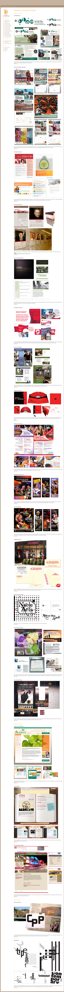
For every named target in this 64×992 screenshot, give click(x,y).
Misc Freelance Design (7, 35)
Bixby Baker (15, 6)
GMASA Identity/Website (18, 726)
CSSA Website (17, 786)
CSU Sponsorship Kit (7, 26)
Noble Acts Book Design (7, 34)
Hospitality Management (32, 894)
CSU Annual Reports (7, 27)
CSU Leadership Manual (7, 25)
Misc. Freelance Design (18, 627)
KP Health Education (7, 23)
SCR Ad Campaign (7, 32)
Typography (6, 48)
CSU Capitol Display (7, 24)
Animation (5, 50)
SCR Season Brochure (18, 423)
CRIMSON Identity (7, 33)
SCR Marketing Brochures (8, 31)
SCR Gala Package (17, 390)
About (11, 6)
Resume (7, 6)
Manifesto (5, 49)
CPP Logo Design (6, 47)
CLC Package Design (18, 679)
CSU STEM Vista (6, 20)
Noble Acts (20, 623)
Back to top (15, 63)
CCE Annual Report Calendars (20, 67)
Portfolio (3, 6)
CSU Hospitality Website (7, 43)
